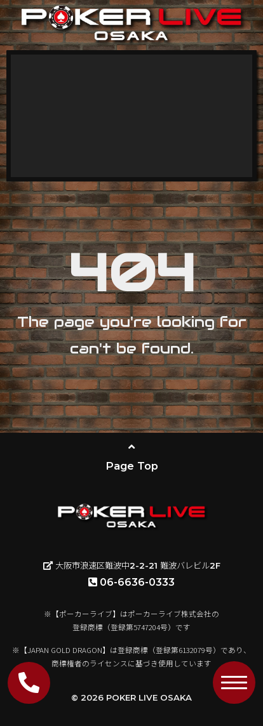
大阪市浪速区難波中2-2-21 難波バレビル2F (131, 565)
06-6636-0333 (131, 582)
